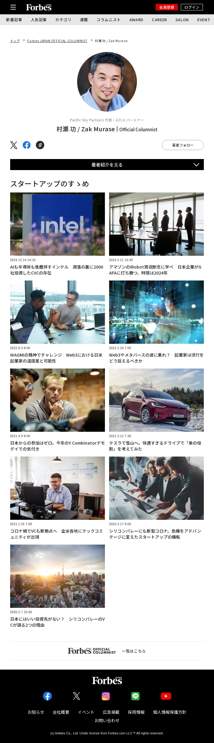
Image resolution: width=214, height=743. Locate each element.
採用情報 (136, 712)
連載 (84, 19)
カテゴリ (63, 19)
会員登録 (166, 7)
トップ (15, 40)
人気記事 (39, 19)
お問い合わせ (107, 720)
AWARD (136, 19)
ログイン (191, 7)
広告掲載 (111, 712)
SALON (182, 19)
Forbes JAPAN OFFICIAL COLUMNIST (57, 40)
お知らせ (35, 712)
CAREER (159, 19)
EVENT (203, 19)
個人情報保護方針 (170, 712)
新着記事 (14, 19)
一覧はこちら (107, 651)
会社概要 (61, 712)
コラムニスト (109, 19)
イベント (86, 712)
